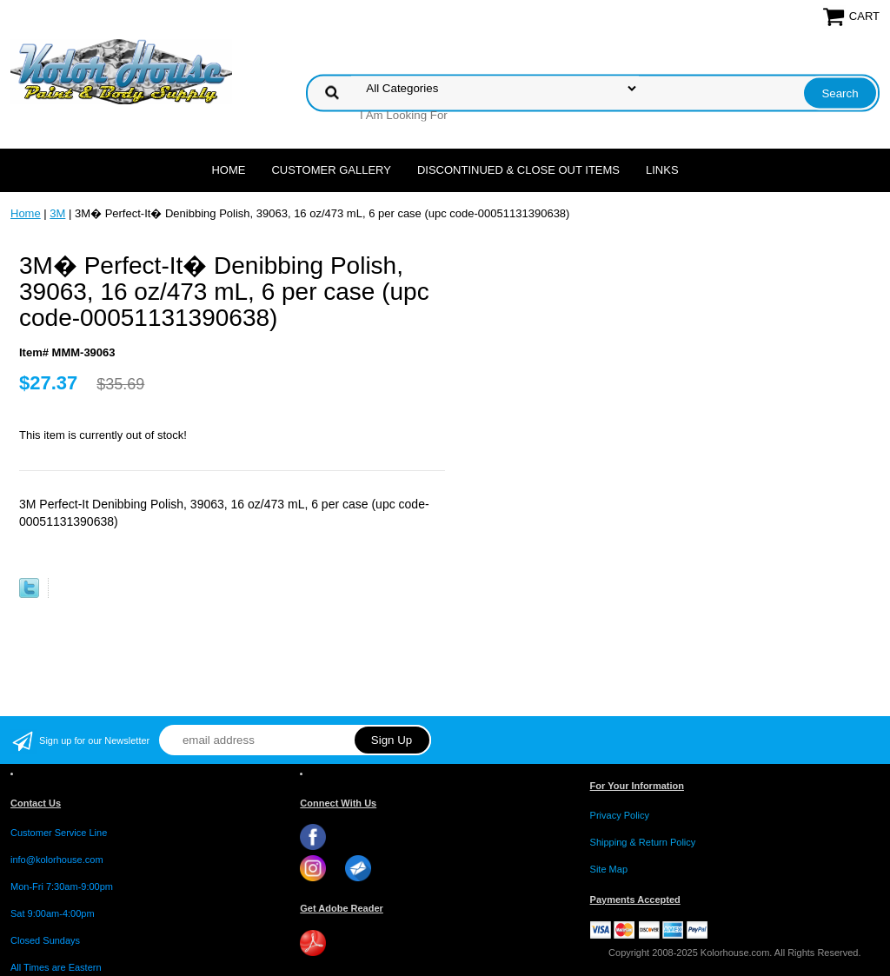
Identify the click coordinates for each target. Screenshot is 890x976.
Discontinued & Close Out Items (518, 169)
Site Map (609, 869)
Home (228, 169)
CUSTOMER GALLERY (331, 169)
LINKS (662, 169)
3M (57, 213)
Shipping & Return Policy (643, 842)
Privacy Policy (619, 815)
